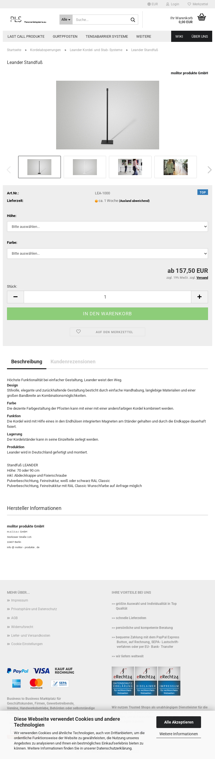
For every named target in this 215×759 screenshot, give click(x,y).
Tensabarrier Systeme (107, 36)
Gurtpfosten (65, 36)
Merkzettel (198, 4)
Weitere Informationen (178, 734)
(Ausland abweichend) (134, 201)
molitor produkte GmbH (189, 73)
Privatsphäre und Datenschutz (34, 609)
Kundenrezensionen (73, 361)
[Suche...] (66, 20)
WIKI (179, 36)
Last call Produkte (26, 36)
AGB (14, 618)
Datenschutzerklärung (114, 748)
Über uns (200, 36)
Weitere (143, 36)
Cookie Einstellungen (27, 644)
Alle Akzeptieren (179, 722)
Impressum (19, 600)
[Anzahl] (107, 297)
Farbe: (12, 242)
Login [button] (172, 4)
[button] (152, 4)
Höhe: (11, 216)
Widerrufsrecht (22, 627)
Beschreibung (26, 361)
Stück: (12, 286)
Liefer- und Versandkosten (30, 636)
